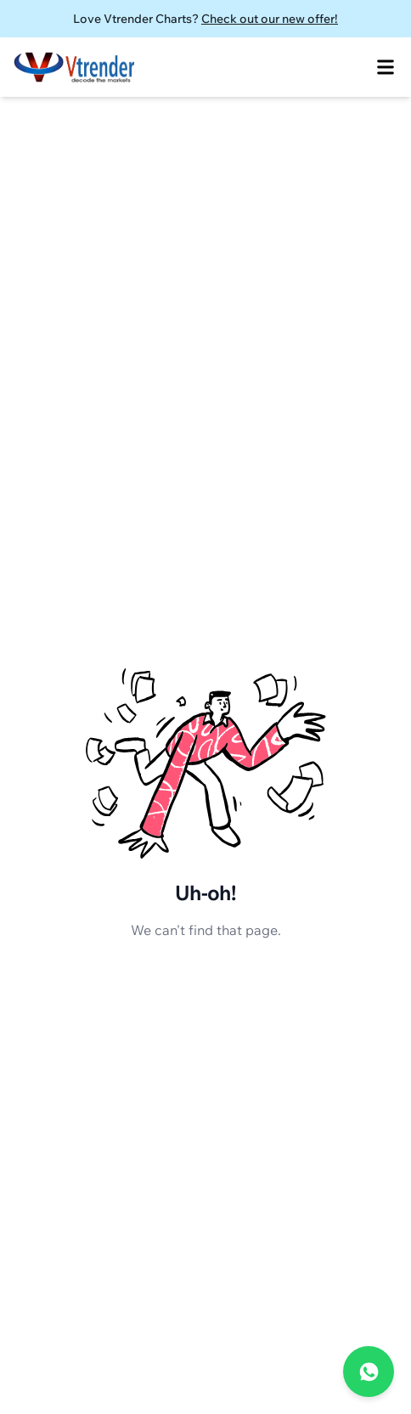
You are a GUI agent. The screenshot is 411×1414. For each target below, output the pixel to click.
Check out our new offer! (269, 18)
